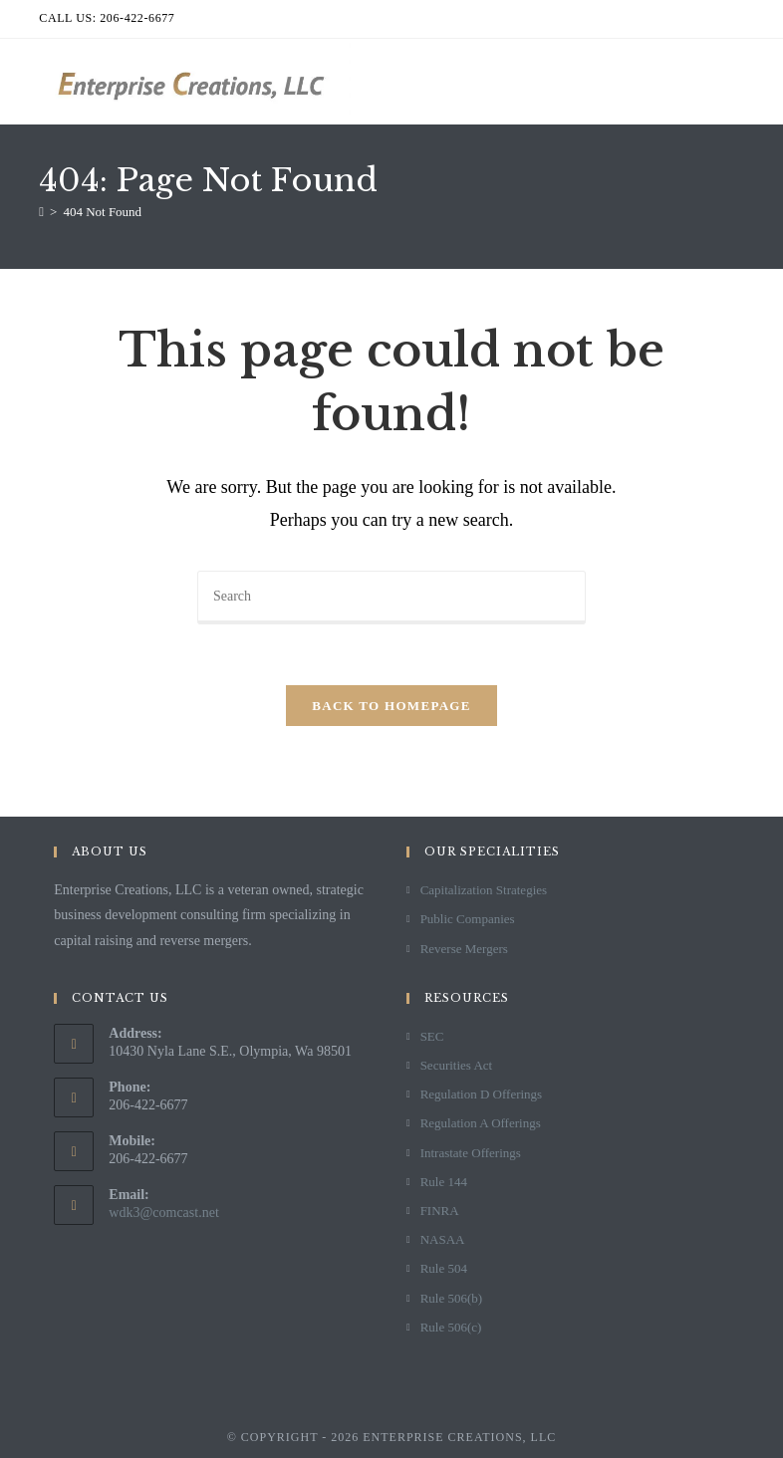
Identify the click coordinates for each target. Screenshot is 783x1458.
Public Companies (467, 918)
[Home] (41, 211)
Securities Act (456, 1065)
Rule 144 (443, 1181)
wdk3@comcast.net (163, 1212)
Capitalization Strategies (483, 889)
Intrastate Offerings (470, 1152)
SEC (432, 1036)
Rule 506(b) (451, 1298)
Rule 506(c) (451, 1327)
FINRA (439, 1210)
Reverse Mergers (464, 948)
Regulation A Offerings (480, 1122)
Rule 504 (443, 1268)
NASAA (442, 1239)
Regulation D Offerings (481, 1094)
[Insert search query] (391, 597)
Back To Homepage (391, 705)
